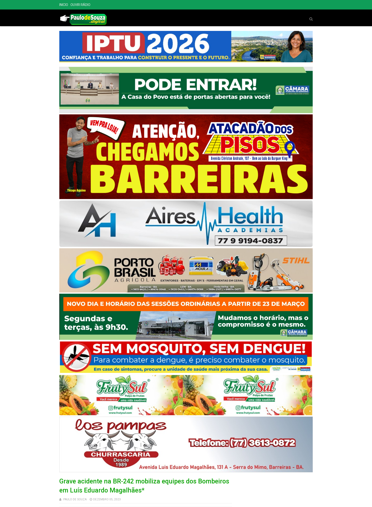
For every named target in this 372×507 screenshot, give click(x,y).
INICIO (63, 5)
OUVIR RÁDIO (80, 5)
